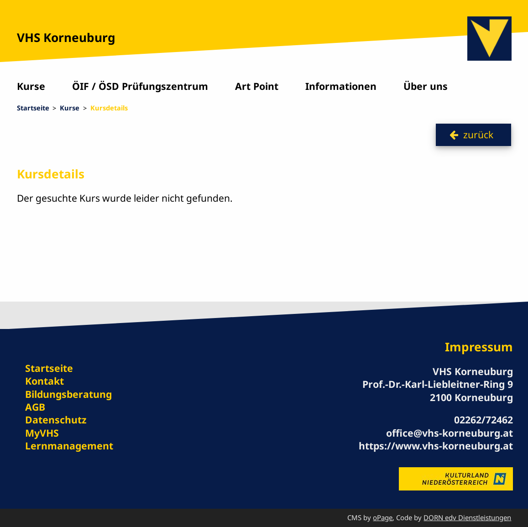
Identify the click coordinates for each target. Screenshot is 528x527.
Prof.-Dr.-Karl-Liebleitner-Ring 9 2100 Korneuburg (437, 390)
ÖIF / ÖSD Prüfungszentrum (140, 86)
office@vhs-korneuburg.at (449, 432)
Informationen (340, 86)
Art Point (256, 86)
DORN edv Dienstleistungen (467, 517)
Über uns (425, 86)
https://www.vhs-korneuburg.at (436, 445)
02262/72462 (483, 419)
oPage (382, 517)
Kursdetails (109, 107)
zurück (478, 134)
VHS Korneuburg (66, 37)
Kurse (31, 86)
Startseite (33, 107)
